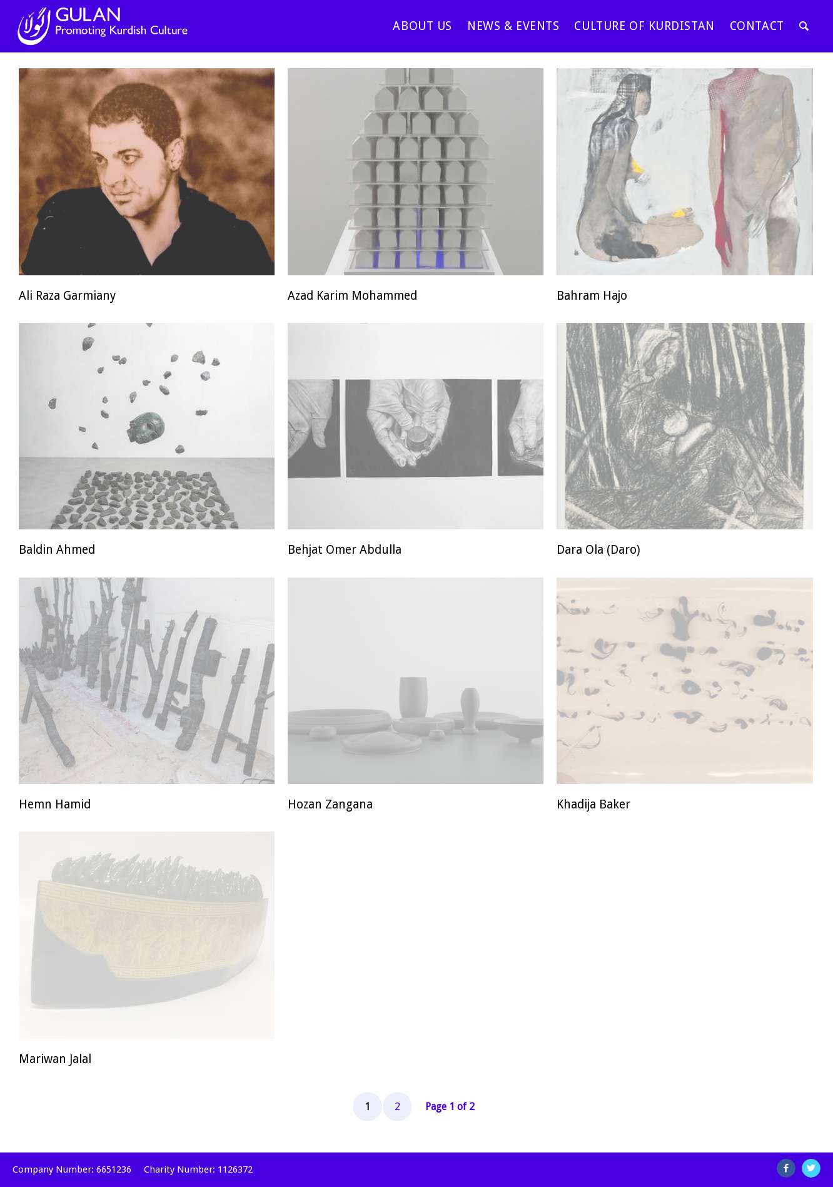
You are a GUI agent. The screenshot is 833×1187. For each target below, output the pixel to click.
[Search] (804, 26)
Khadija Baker (593, 804)
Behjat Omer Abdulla (344, 550)
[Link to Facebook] (786, 1168)
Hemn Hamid (55, 804)
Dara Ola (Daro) (598, 550)
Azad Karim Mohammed (352, 295)
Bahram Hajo (592, 295)
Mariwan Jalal (55, 1059)
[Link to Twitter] (811, 1168)
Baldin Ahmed (57, 550)
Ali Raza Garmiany (67, 295)
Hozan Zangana (330, 804)
